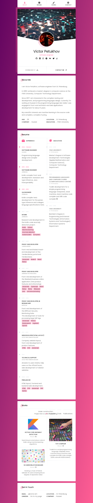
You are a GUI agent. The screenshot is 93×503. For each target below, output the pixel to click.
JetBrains (25, 172)
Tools (59, 409)
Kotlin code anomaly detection (33, 433)
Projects (52, 409)
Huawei (24, 152)
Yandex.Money (26, 246)
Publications (67, 409)
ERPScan (24, 305)
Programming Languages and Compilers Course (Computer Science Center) (60, 179)
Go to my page (36, 496)
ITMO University (27, 94)
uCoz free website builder (30, 337)
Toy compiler (60, 444)
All (46, 409)
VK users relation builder (33, 465)
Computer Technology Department (47, 94)
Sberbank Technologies (29, 273)
